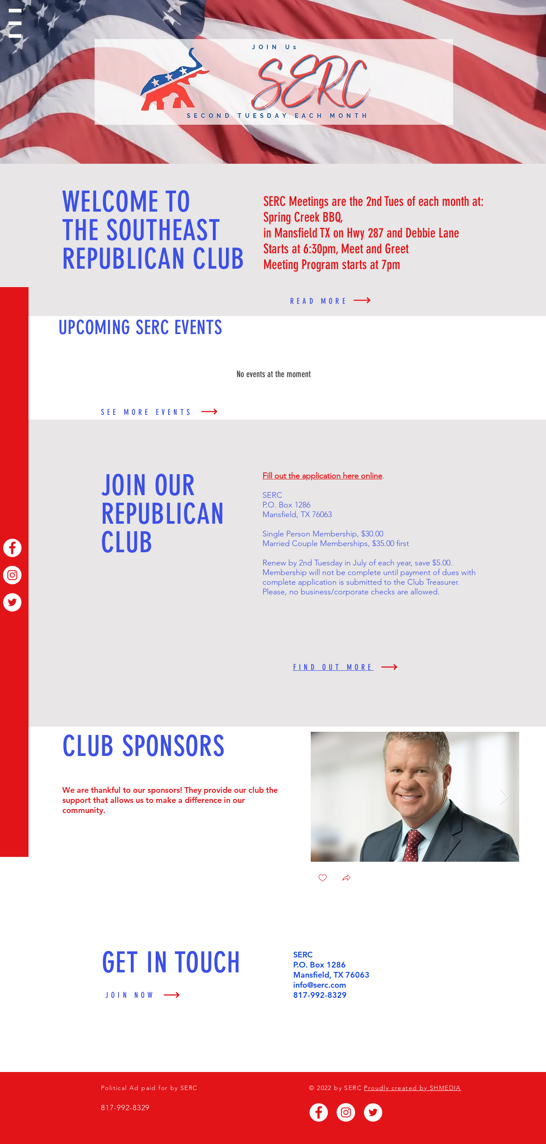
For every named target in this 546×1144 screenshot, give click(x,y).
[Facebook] (12, 548)
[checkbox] (322, 878)
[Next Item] (504, 797)
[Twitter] (12, 602)
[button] (15, 23)
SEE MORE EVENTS (147, 412)
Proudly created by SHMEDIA (412, 1088)
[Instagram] (12, 575)
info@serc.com (319, 985)
